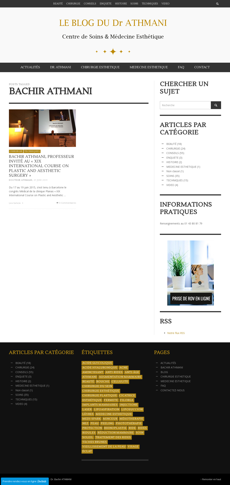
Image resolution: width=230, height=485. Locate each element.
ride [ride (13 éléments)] (132, 428)
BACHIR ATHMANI (172, 367)
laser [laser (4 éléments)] (87, 409)
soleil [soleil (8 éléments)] (87, 437)
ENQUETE (172, 157)
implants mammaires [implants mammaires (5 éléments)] (100, 405)
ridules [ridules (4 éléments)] (88, 432)
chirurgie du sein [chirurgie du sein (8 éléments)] (97, 386)
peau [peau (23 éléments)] (95, 423)
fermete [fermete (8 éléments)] (111, 400)
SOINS (170, 176)
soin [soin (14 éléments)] (139, 432)
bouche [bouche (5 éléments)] (102, 381)
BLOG (164, 372)
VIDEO (170, 185)
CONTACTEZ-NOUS (173, 390)
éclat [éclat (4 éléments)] (87, 451)
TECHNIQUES (32, 151)
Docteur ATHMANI (20, 180)
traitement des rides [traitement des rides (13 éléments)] (113, 437)
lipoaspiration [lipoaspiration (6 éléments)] (106, 409)
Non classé (173, 171)
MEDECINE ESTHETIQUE (181, 166)
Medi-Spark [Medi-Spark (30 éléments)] (91, 418)
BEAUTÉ (171, 144)
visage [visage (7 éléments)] (133, 446)
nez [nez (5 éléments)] (85, 423)
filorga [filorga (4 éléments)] (126, 400)
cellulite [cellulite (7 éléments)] (120, 381)
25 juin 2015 (41, 180)
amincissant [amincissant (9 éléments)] (92, 372)
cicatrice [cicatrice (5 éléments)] (127, 395)
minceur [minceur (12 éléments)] (110, 418)
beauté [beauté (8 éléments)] (88, 381)
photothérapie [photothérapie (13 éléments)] (129, 423)
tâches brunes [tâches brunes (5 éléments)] (94, 442)
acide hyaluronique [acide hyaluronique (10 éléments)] (99, 367)
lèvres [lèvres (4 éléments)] (88, 414)
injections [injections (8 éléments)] (129, 405)
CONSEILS (172, 153)
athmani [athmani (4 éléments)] (89, 377)
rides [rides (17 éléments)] (142, 428)
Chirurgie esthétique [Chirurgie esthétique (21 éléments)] (100, 391)
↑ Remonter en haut (211, 479)
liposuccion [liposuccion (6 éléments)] (132, 409)
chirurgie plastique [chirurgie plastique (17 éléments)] (99, 395)
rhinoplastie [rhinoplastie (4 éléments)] (115, 428)
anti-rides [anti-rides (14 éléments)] (114, 372)
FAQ (163, 385)
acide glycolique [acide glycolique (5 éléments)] (97, 363)
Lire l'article (16, 203)
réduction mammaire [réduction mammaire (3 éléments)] (116, 432)
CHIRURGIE (16, 151)
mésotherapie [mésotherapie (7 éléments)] (131, 418)
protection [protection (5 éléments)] (92, 428)
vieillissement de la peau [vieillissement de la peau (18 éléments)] (104, 446)
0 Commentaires (66, 202)
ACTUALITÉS (168, 363)
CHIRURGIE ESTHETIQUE (176, 376)
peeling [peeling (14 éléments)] (107, 423)
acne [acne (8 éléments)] (123, 367)
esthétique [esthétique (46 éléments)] (92, 400)
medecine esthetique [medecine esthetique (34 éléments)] (114, 414)
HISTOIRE (172, 162)
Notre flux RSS (176, 333)
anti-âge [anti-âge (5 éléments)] (132, 372)
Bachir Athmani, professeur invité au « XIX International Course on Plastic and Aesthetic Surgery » (41, 166)
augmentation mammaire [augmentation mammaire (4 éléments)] (120, 377)
